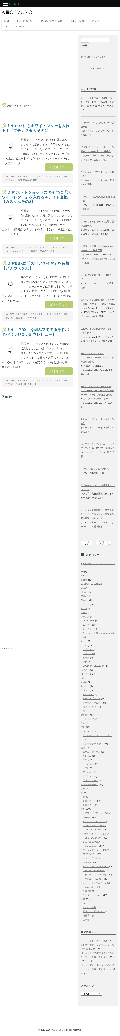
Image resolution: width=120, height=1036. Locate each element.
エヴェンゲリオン (91, 752)
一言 (83, 711)
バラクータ (86, 674)
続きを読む (59, 167)
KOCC (6, 27)
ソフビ (84, 645)
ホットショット (24, 247)
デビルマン (88, 649)
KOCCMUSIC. (57, 1030)
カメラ (84, 608)
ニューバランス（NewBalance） (99, 633)
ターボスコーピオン (93, 702)
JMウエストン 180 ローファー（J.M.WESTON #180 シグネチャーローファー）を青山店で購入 (97, 390)
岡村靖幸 (87, 915)
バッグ (84, 661)
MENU (14, 4)
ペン (83, 678)
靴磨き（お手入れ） (93, 895)
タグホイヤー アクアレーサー (97, 735)
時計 (83, 727)
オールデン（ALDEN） (94, 821)
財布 (83, 788)
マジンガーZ (89, 653)
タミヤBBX (22, 176)
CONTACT (21, 27)
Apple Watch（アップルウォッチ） (98, 563)
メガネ (84, 682)
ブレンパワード (90, 780)
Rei (84, 903)
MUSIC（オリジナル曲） (52, 21)
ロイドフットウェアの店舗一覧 (96, 98)
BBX (46, 176)
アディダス (88, 629)
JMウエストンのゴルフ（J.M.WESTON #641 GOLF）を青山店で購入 (97, 357)
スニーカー (86, 625)
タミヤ (52, 176)
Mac (83, 588)
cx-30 (85, 797)
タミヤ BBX (61, 176)
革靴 (83, 809)
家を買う (85, 715)
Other (83, 592)
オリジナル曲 (89, 907)
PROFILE (96, 21)
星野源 (86, 919)
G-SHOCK (88, 731)
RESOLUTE (89, 620)
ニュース (85, 657)
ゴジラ (86, 760)
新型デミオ (88, 805)
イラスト (85, 604)
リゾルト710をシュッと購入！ (96, 469)
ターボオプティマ (91, 698)
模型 (83, 747)
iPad (83, 575)
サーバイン (88, 764)
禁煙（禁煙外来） (89, 784)
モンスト (85, 686)
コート (84, 612)
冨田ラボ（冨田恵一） (94, 911)
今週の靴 (87, 891)
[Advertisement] (37, 66)
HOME (6, 21)
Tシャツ (85, 600)
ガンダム (87, 756)
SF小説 (84, 596)
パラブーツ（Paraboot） (95, 874)
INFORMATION (78, 21)
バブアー (85, 670)
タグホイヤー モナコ (93, 743)
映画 (83, 723)
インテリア (88, 719)
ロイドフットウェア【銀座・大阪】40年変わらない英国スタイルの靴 (97, 944)
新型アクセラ (89, 801)
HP (82, 571)
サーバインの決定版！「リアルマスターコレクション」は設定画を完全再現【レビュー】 (97, 514)
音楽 (83, 899)
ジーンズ (85, 616)
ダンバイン (88, 772)
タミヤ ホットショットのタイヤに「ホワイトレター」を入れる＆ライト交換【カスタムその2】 (36, 197)
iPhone (84, 579)
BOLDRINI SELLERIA (93, 666)
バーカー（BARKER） (94, 870)
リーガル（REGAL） (93, 878)
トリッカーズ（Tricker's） (96, 866)
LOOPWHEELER (89, 584)
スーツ (84, 641)
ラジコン (33, 176)
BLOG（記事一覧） (25, 21)
